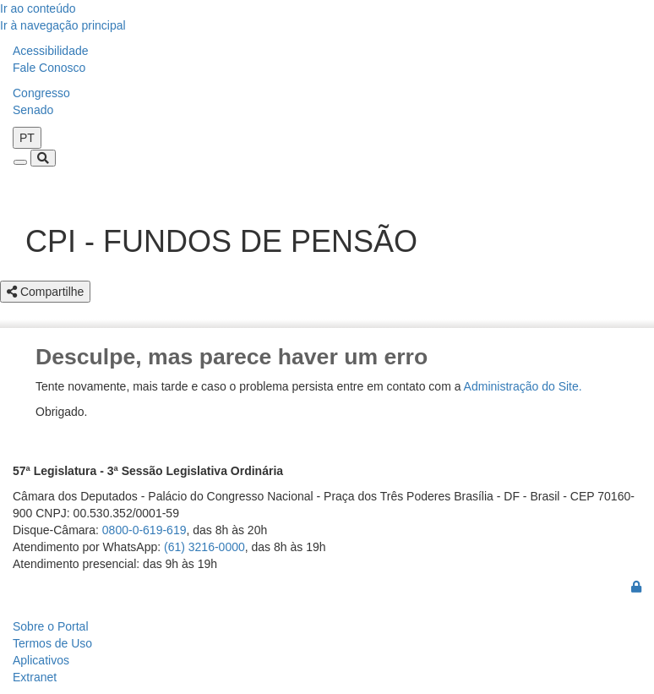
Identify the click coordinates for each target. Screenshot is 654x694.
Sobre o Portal (51, 626)
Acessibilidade (51, 50)
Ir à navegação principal (63, 25)
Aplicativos (41, 660)
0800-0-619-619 (144, 530)
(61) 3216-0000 (204, 547)
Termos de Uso (52, 643)
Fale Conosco (49, 67)
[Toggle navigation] (20, 162)
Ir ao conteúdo (38, 8)
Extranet (35, 677)
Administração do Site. (523, 386)
